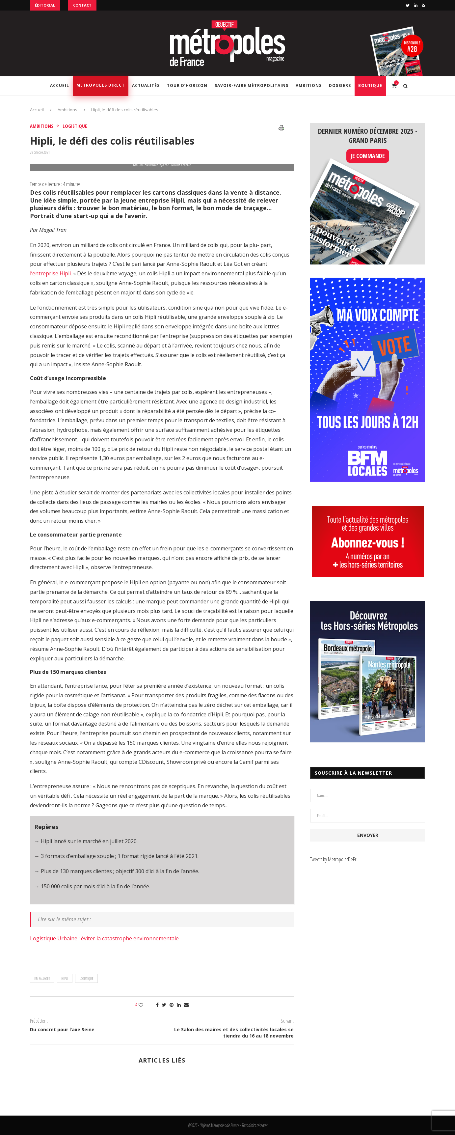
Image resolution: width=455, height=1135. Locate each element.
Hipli (64, 978)
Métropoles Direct (100, 85)
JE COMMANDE (368, 156)
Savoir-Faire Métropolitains (251, 85)
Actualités (146, 85)
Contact (82, 5)
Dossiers (340, 85)
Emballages (42, 978)
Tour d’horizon (187, 85)
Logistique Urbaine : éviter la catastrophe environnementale (104, 938)
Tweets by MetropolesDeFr (333, 859)
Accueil (59, 85)
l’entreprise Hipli (50, 273)
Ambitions (309, 85)
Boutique (370, 85)
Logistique (75, 126)
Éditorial (45, 5)
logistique (86, 978)
